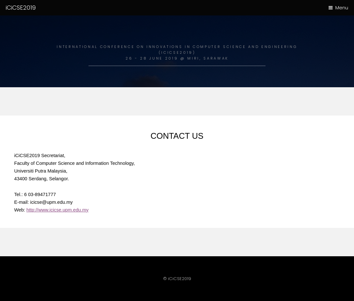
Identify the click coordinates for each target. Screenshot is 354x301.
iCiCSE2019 (21, 8)
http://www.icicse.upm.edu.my (57, 209)
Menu (341, 8)
